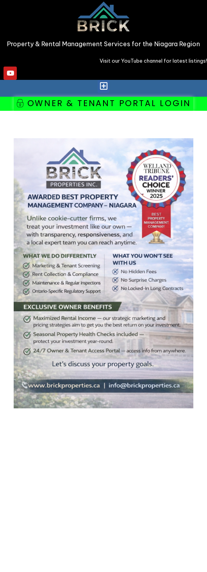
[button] (103, 86)
